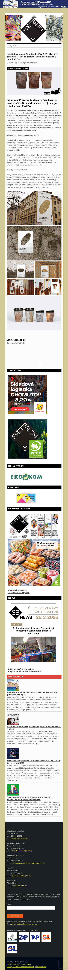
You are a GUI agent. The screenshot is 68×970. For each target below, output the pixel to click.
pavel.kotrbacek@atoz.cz (21, 876)
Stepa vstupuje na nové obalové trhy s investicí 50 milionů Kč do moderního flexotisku (30, 798)
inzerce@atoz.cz (38, 863)
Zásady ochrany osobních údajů (19, 964)
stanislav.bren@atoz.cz (21, 838)
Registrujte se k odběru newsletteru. (25, 671)
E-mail (10, 904)
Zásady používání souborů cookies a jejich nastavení (26, 967)
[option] (34, 476)
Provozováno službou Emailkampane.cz (22, 924)
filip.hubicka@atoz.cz (20, 885)
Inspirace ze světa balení (30, 63)
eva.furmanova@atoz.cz (21, 863)
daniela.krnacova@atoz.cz (22, 851)
